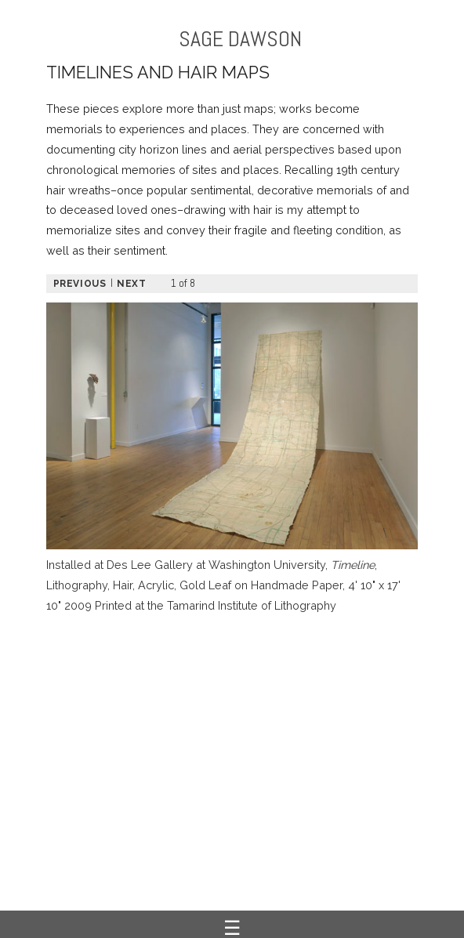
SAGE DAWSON (240, 39)
